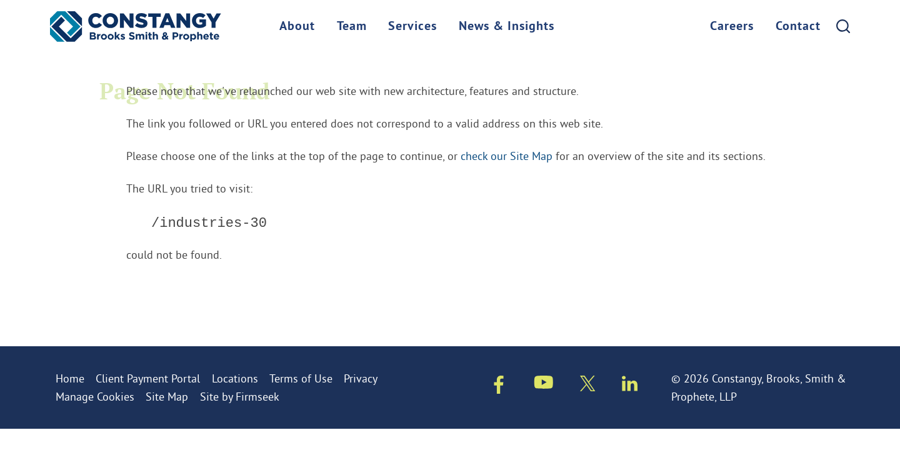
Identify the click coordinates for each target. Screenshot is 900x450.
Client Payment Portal (148, 378)
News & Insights (506, 27)
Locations (235, 378)
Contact (798, 27)
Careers (732, 27)
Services (412, 27)
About (297, 27)
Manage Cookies (95, 396)
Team (352, 27)
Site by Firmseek (239, 396)
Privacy (361, 378)
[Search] (843, 26)
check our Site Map (506, 156)
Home (70, 378)
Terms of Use (300, 378)
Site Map (167, 396)
